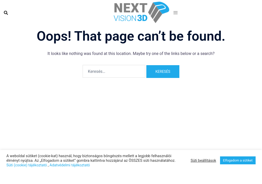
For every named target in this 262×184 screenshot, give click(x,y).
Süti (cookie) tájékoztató (26, 165)
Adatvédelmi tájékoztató (70, 165)
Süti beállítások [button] (203, 160)
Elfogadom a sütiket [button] (238, 160)
